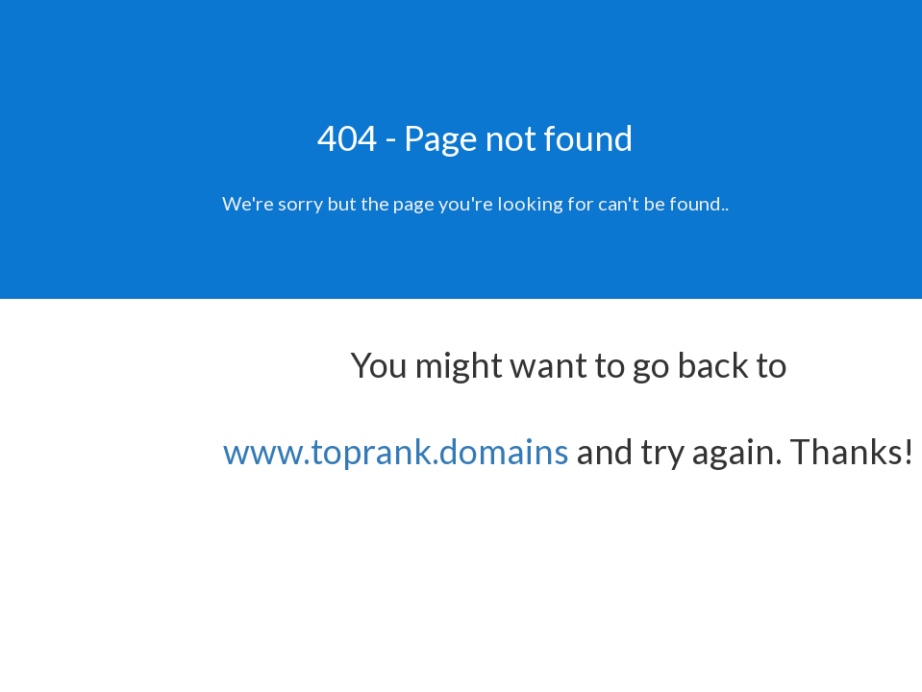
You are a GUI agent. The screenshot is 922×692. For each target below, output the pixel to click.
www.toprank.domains (396, 451)
